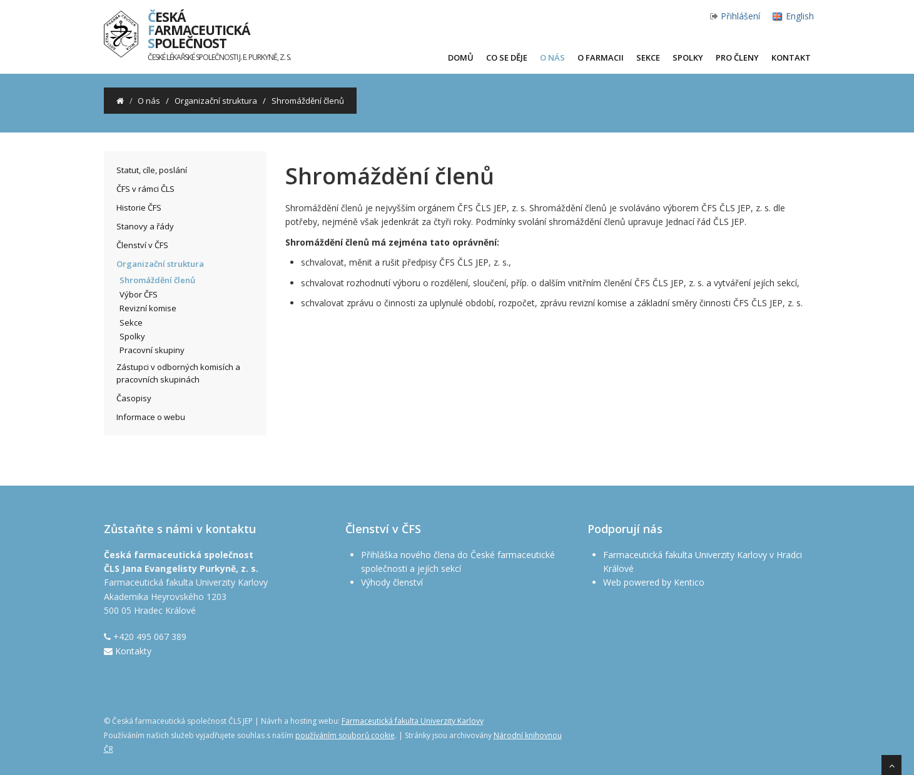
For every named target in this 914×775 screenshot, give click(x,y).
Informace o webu (150, 416)
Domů (461, 57)
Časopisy (133, 398)
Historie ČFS (138, 207)
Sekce (648, 57)
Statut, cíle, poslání (151, 170)
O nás (552, 57)
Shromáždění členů (157, 280)
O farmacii (600, 57)
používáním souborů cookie (345, 735)
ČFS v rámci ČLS (145, 188)
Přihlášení (740, 16)
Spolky (688, 57)
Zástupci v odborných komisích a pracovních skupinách (178, 373)
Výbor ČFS (138, 294)
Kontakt (791, 57)
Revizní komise (147, 308)
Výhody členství (392, 582)
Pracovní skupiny (152, 350)
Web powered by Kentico (653, 582)
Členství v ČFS (142, 245)
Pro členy (737, 57)
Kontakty (133, 651)
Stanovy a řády (145, 226)
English (800, 16)
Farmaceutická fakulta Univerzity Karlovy (413, 721)
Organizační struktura (216, 100)
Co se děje (506, 57)
